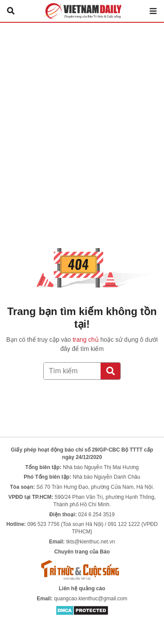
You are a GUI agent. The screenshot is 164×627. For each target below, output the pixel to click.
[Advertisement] (82, 109)
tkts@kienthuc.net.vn (90, 542)
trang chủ (86, 339)
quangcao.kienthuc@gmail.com (90, 598)
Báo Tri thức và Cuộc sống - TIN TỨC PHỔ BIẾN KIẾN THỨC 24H (82, 11)
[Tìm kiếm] (110, 371)
